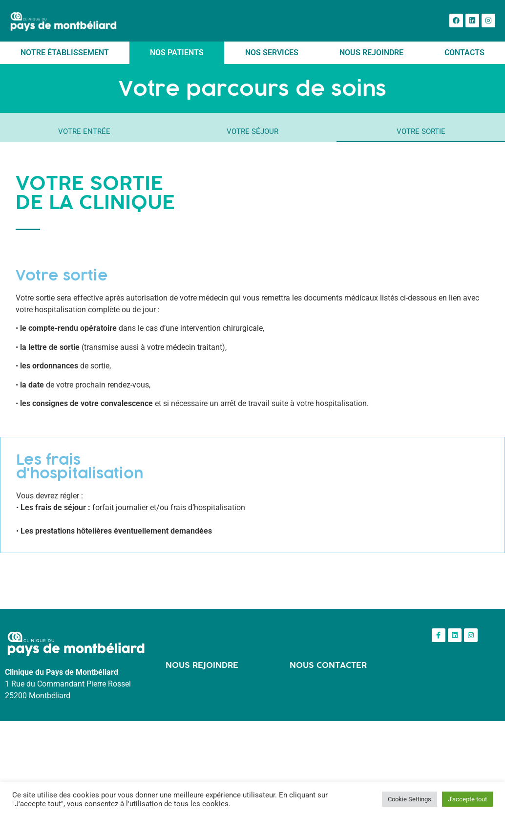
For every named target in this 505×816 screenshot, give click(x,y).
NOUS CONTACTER (328, 665)
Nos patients (177, 52)
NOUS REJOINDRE (202, 665)
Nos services (271, 52)
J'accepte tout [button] (467, 799)
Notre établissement (65, 52)
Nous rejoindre (371, 52)
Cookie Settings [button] (409, 799)
